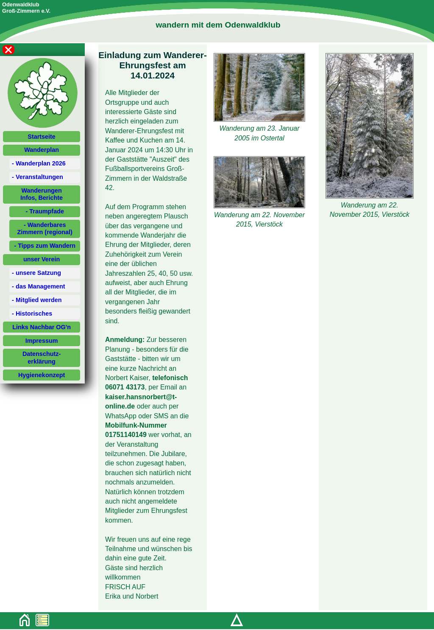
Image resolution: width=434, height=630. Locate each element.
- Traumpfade (45, 211)
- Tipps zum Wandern (44, 245)
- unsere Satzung (36, 272)
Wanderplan (41, 149)
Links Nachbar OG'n (41, 327)
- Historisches (32, 313)
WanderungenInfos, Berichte (41, 194)
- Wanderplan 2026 (39, 163)
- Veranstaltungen (37, 177)
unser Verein (41, 259)
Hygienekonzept (41, 375)
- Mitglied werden (37, 300)
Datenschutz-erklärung (41, 357)
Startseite (42, 136)
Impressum (41, 340)
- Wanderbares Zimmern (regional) (44, 228)
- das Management (38, 286)
